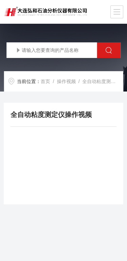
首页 (45, 81)
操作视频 (66, 81)
